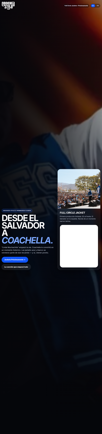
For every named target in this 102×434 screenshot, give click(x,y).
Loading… (79, 265)
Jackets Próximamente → (14, 260)
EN (98, 5)
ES (93, 5)
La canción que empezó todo (16, 267)
